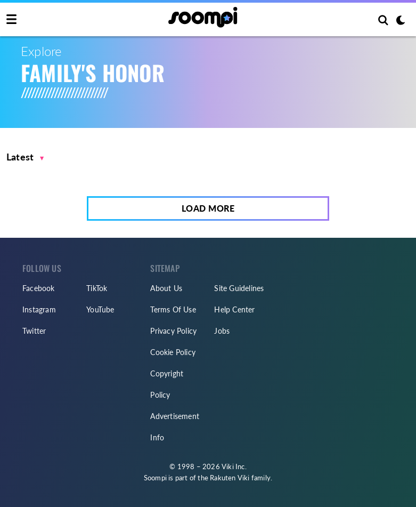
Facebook (38, 288)
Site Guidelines (239, 288)
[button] (25, 157)
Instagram (39, 309)
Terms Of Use (172, 309)
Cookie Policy (172, 352)
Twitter (34, 330)
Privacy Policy (173, 330)
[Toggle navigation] (11, 19)
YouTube (100, 309)
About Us (166, 288)
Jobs (222, 330)
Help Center (234, 309)
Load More (208, 208)
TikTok (96, 288)
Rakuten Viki (229, 477)
